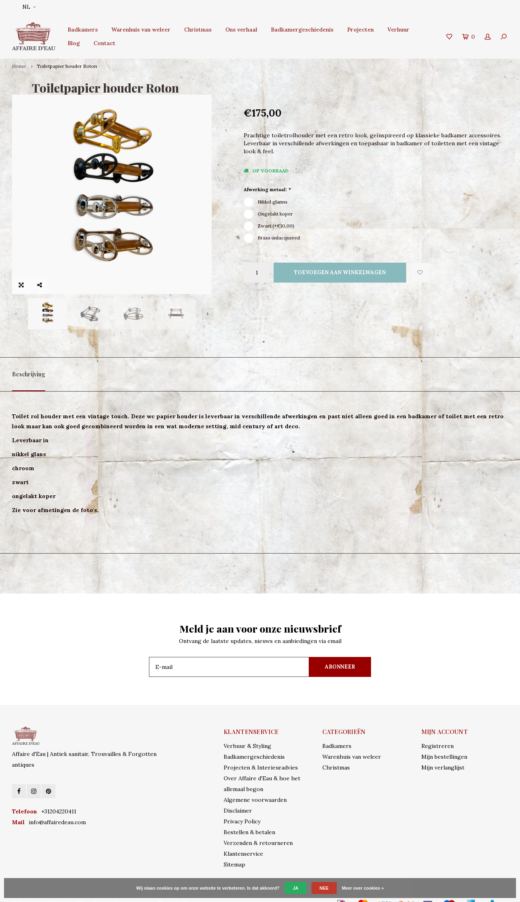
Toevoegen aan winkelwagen (340, 272)
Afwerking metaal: (267, 189)
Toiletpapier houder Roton (67, 66)
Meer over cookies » (363, 888)
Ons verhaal (241, 29)
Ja (295, 888)
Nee (324, 888)
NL (29, 7)
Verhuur (398, 29)
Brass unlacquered (279, 238)
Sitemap (234, 851)
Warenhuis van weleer (141, 29)
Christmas (198, 29)
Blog (73, 43)
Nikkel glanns (273, 202)
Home (19, 66)
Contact (104, 43)
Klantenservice (243, 840)
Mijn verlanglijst (442, 754)
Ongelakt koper (275, 214)
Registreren (437, 732)
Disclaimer (238, 797)
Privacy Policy (242, 808)
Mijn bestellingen (444, 743)
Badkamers (82, 29)
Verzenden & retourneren (258, 829)
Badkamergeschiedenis (302, 29)
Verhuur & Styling (247, 732)
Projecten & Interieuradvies (261, 754)
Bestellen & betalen (249, 819)
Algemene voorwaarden (255, 786)
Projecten (360, 29)
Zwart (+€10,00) (276, 226)
